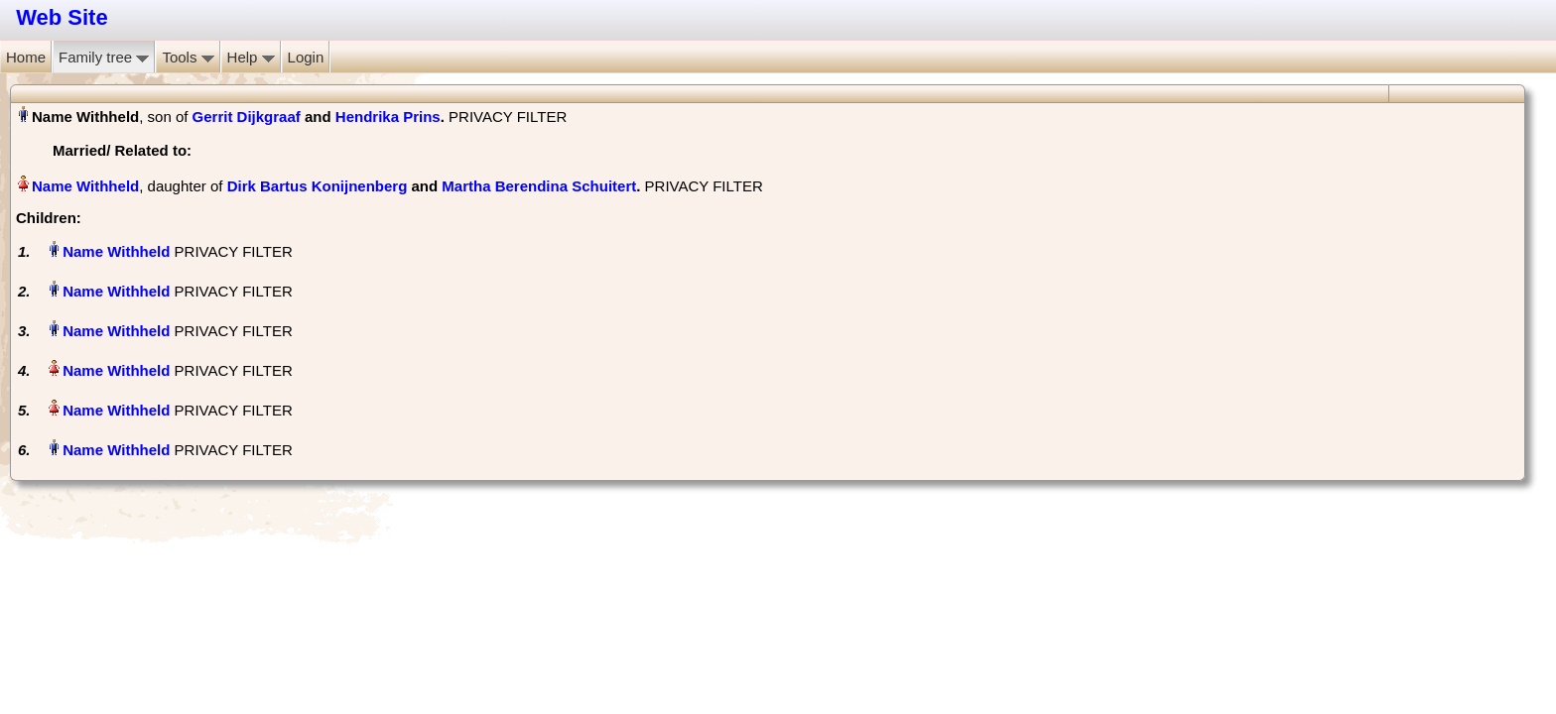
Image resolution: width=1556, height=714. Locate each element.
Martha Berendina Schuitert (539, 186)
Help (251, 57)
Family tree (104, 57)
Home (26, 57)
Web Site (62, 17)
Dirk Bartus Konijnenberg (317, 186)
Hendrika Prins (388, 116)
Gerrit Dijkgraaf (247, 116)
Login (306, 57)
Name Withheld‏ (85, 186)
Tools (187, 57)
